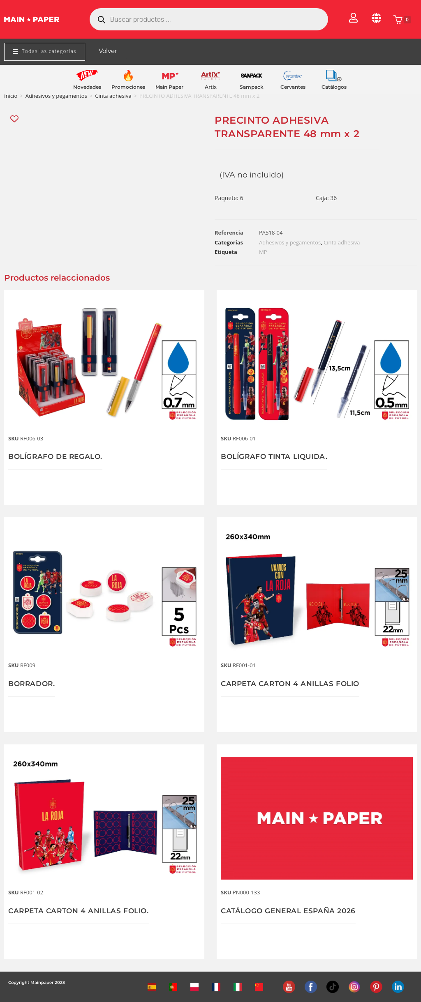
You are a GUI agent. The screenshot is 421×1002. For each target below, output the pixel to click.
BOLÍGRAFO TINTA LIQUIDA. (277, 456)
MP (263, 252)
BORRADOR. (33, 683)
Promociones (128, 87)
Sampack (252, 87)
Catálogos (334, 87)
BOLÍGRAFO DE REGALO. (58, 456)
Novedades (87, 87)
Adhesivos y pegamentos (56, 95)
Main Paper (169, 87)
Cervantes (292, 87)
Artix (211, 87)
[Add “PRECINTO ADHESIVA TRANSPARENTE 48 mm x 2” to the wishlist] (15, 119)
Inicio (10, 95)
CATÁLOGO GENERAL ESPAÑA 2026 (291, 910)
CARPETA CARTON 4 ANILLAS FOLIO (294, 683)
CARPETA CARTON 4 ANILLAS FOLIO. (82, 910)
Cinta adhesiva (113, 95)
